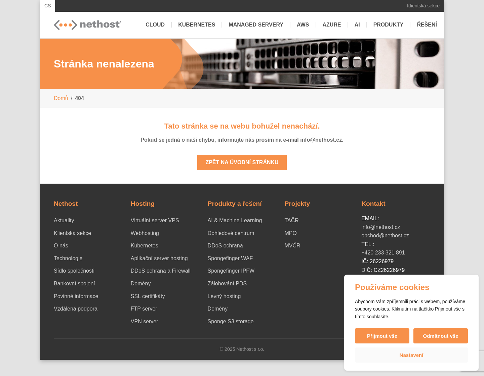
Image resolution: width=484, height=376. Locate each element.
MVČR (292, 245)
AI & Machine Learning (235, 220)
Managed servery (256, 25)
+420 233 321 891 (383, 252)
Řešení (427, 25)
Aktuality (64, 220)
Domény (141, 283)
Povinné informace (76, 296)
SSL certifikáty (148, 296)
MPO (290, 233)
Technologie (68, 258)
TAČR (291, 220)
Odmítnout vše (440, 336)
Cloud (155, 25)
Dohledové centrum (231, 233)
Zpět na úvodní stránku (241, 162)
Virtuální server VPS (155, 220)
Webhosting (145, 233)
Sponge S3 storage (231, 321)
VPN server (144, 321)
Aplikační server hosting (159, 258)
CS (47, 5)
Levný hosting (224, 296)
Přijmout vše (382, 336)
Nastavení (412, 355)
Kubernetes (196, 25)
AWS (303, 25)
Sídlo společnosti (74, 271)
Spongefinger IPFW (231, 271)
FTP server (144, 309)
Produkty (388, 25)
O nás (61, 245)
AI (357, 25)
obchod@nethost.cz (385, 235)
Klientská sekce (423, 5)
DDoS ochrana (225, 245)
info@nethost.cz (380, 227)
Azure (332, 25)
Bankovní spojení (74, 283)
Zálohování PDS (227, 283)
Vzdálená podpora (75, 309)
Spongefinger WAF (230, 258)
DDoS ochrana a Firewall (161, 271)
